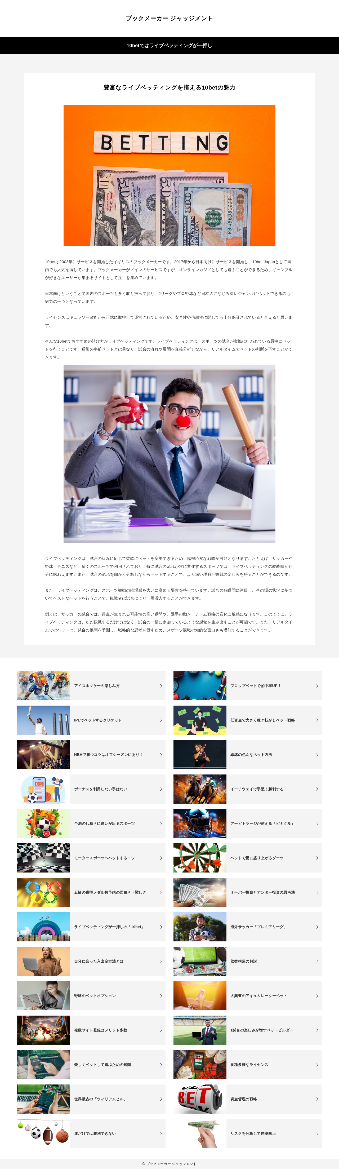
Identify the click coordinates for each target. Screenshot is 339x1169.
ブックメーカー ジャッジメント (169, 18)
